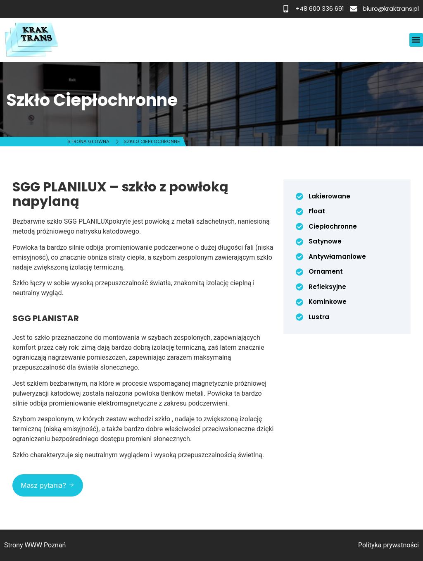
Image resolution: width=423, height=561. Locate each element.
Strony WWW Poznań (35, 545)
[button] (416, 40)
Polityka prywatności (388, 545)
